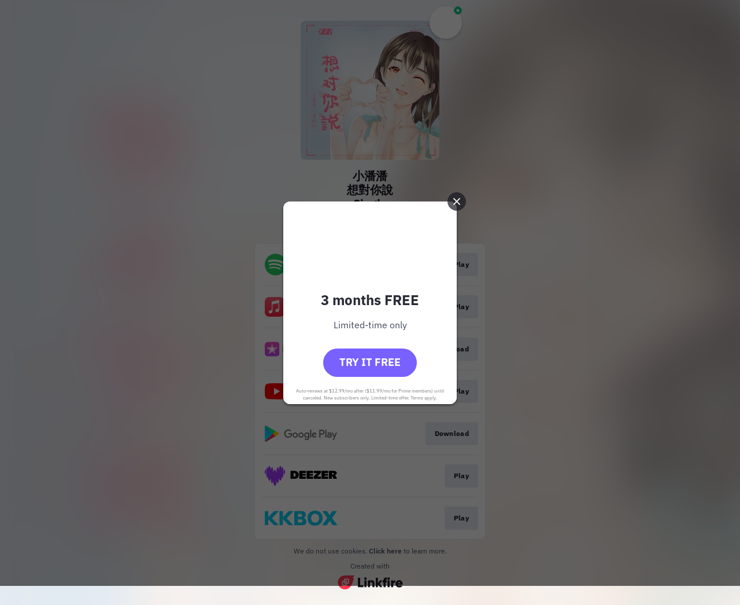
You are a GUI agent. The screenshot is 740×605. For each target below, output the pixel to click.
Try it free (370, 362)
